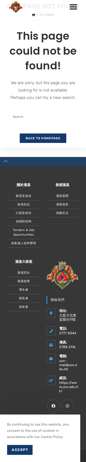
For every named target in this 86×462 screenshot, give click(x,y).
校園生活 (62, 213)
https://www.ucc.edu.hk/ (68, 387)
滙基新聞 (62, 196)
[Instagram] (67, 406)
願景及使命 (23, 196)
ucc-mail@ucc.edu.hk (68, 365)
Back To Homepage (43, 138)
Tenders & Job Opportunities (24, 232)
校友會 (23, 306)
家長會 (23, 298)
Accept (20, 450)
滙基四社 (23, 272)
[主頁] (33, 14)
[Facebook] (53, 406)
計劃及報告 (23, 213)
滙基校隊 (23, 281)
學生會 (23, 289)
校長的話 (23, 204)
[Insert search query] (43, 117)
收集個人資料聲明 (23, 243)
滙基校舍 (62, 204)
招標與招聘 (23, 221)
